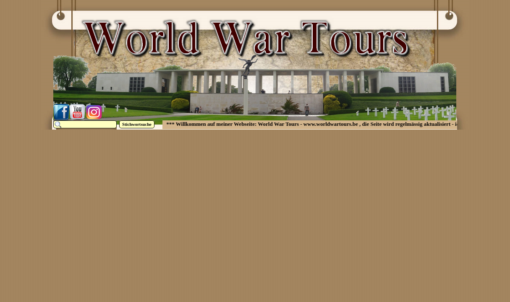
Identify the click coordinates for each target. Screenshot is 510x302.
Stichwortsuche (137, 124)
